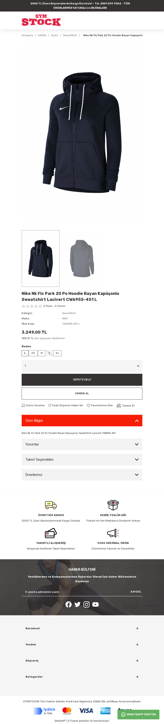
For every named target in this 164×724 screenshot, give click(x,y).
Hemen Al (82, 393)
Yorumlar (32, 444)
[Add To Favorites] (100, 405)
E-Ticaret (73, 720)
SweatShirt (69, 313)
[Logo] (41, 20)
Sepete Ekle (82, 379)
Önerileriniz (33, 475)
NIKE (65, 318)
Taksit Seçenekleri (39, 459)
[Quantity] (82, 366)
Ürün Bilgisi (34, 420)
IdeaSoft (60, 721)
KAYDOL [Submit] (136, 591)
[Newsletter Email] (82, 592)
